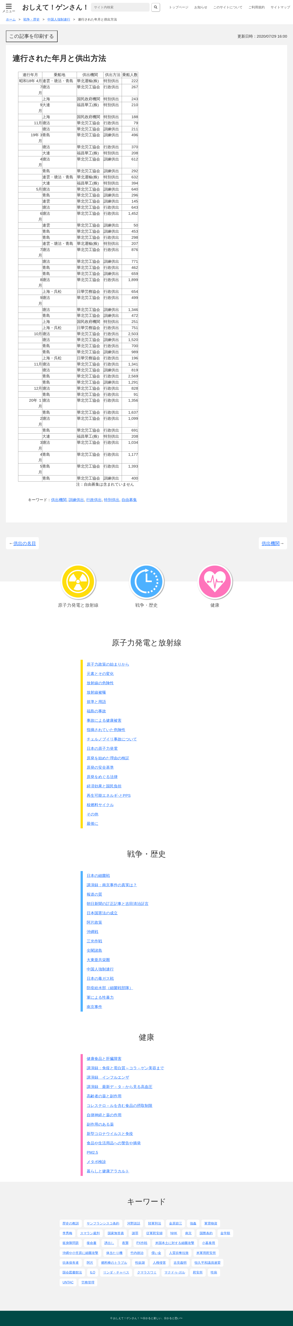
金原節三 (175, 1223)
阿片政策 (94, 922)
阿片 (90, 1262)
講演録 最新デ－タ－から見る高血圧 (119, 1087)
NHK (173, 1233)
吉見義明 (180, 1262)
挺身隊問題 (70, 1243)
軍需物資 (210, 1223)
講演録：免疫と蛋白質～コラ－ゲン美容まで (125, 1068)
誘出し (109, 1243)
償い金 (156, 1253)
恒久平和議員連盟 (208, 1262)
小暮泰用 (208, 1243)
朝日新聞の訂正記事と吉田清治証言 (118, 904)
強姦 (193, 1223)
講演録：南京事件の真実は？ (112, 885)
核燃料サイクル (100, 805)
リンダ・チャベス (116, 1272)
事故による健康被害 (104, 720)
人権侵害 (159, 1262)
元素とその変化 (100, 674)
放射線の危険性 (100, 683)
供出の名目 (24, 543)
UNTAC (67, 1282)
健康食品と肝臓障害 (104, 1059)
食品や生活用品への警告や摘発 (114, 1143)
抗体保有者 (70, 1262)
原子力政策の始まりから (108, 664)
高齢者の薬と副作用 (104, 1096)
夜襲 (125, 1243)
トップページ (178, 7)
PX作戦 (142, 1243)
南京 (188, 1233)
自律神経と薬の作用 (104, 1115)
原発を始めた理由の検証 (108, 758)
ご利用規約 (256, 7)
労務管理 (87, 1282)
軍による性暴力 (100, 997)
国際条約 (206, 1233)
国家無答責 (116, 1233)
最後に (92, 823)
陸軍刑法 (154, 1223)
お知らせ (200, 7)
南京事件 (94, 1007)
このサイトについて (228, 7)
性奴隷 (140, 1262)
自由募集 (129, 500)
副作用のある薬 (100, 1124)
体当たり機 (114, 1253)
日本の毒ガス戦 (100, 978)
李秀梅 (67, 1233)
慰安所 (198, 1272)
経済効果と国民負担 (104, 786)
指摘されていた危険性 (106, 730)
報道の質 (94, 894)
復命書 (91, 1243)
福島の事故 (96, 711)
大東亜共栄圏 (98, 960)
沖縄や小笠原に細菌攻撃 (80, 1253)
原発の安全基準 (100, 767)
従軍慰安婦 (154, 1233)
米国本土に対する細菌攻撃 (174, 1243)
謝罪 (135, 1233)
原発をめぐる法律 (102, 777)
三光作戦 (94, 941)
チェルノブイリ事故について (112, 739)
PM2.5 (92, 1152)
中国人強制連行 (100, 969)
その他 (92, 814)
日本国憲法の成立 (102, 913)
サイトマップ (280, 7)
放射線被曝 (96, 692)
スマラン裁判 (90, 1233)
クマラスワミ (147, 1272)
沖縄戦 (92, 932)
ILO (92, 1272)
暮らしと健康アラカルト (108, 1171)
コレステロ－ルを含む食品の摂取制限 (119, 1106)
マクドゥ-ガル (174, 1272)
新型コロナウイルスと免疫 (110, 1134)
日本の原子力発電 (102, 748)
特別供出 (111, 500)
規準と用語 (96, 702)
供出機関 (59, 500)
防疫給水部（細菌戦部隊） (110, 988)
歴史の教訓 (70, 1223)
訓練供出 (76, 500)
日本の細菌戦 (98, 875)
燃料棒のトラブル (114, 1262)
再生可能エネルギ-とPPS (109, 795)
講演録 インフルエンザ (108, 1077)
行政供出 (94, 500)
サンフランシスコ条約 (103, 1223)
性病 (214, 1272)
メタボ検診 (96, 1162)
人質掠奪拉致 (179, 1253)
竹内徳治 (136, 1253)
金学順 (225, 1233)
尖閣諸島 (94, 950)
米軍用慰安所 (206, 1253)
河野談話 (133, 1223)
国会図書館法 (72, 1272)
